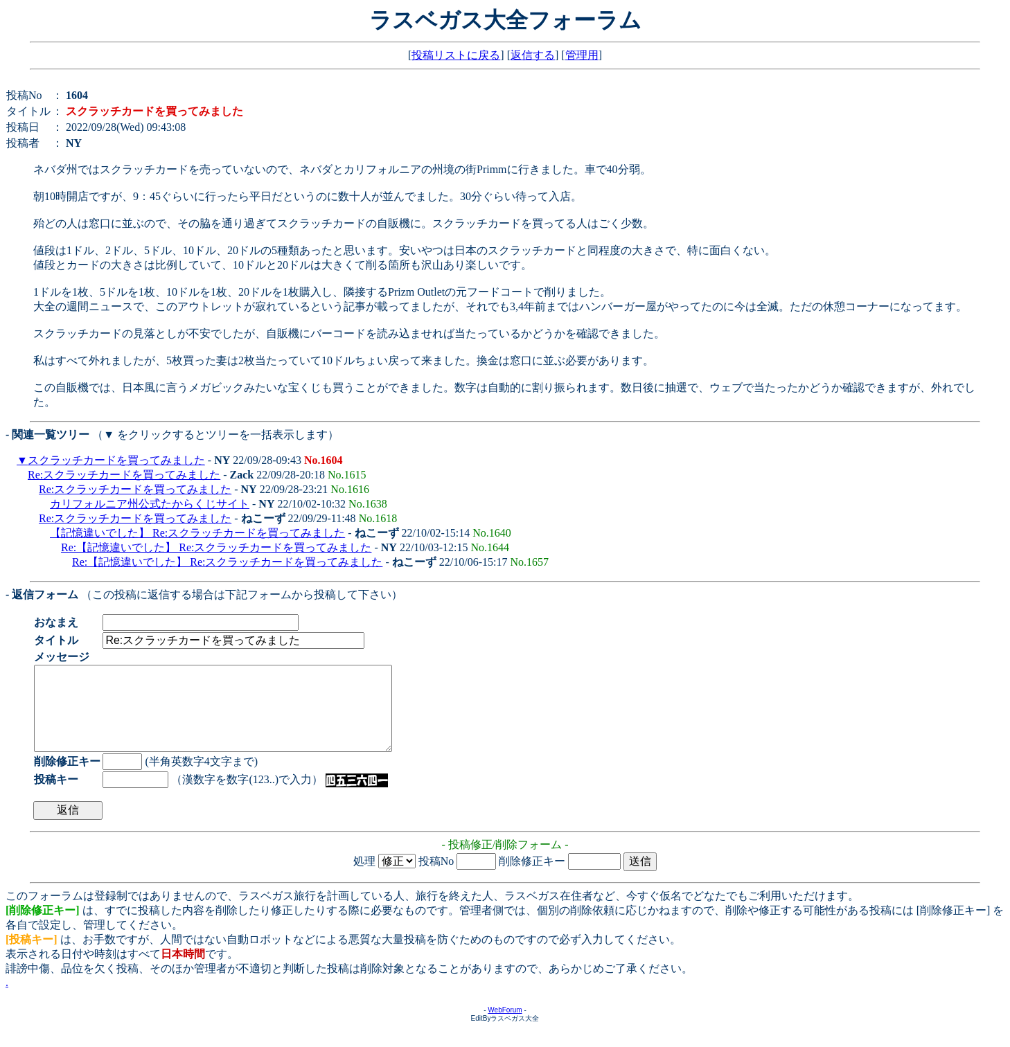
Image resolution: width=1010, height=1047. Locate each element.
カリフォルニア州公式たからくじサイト (149, 504)
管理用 (582, 55)
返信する (533, 55)
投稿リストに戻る (455, 55)
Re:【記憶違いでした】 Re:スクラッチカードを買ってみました (216, 547)
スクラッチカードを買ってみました (116, 460)
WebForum (505, 1026)
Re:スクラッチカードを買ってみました (124, 475)
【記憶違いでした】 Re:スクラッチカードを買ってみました (197, 533)
